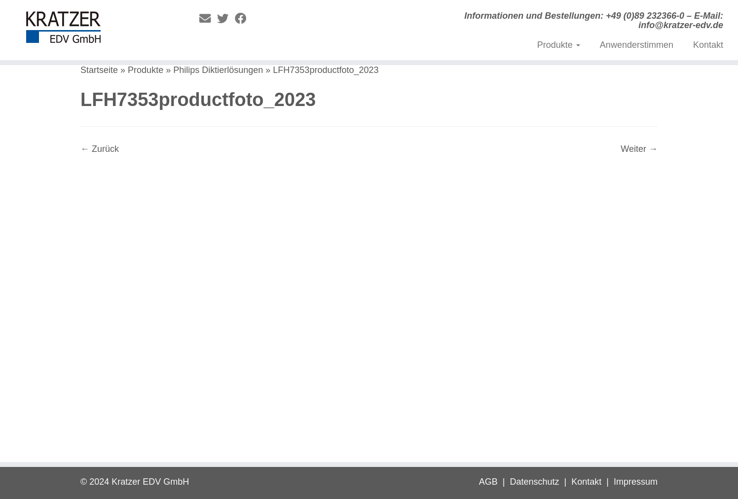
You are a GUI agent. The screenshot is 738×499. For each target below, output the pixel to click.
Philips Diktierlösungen (218, 70)
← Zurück (99, 149)
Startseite (99, 70)
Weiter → (639, 149)
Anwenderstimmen (636, 45)
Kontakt (708, 45)
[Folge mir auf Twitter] (226, 18)
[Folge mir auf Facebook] (244, 18)
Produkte (558, 45)
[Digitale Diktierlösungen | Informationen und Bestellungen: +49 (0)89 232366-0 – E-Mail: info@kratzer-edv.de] (85, 29)
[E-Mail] (208, 18)
